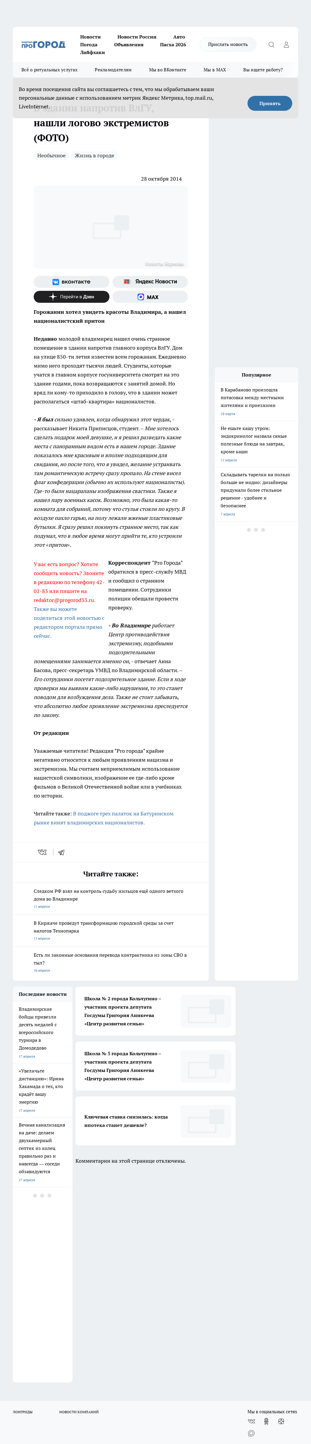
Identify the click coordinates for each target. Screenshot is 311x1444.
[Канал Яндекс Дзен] (71, 297)
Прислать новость (228, 44)
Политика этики (100, 1246)
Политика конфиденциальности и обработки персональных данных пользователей (190, 1267)
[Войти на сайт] (286, 44)
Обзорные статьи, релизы (109, 1254)
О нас (17, 1246)
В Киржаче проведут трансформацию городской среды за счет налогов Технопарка (111, 931)
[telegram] (63, 852)
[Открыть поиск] (271, 44)
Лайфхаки (92, 52)
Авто (179, 37)
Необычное (51, 155)
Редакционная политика (182, 1246)
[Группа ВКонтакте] (71, 282)
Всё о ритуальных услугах (49, 70)
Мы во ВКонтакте (168, 70)
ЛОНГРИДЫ (23, 1201)
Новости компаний (103, 1261)
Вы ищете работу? (263, 70)
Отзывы (19, 1254)
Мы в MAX (215, 70)
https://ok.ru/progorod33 (175, 1386)
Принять (270, 103)
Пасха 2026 (173, 44)
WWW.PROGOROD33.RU (63, 1288)
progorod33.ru (190, 1371)
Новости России (137, 37)
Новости (90, 37)
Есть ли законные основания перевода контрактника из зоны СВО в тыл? (111, 963)
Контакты (170, 1254)
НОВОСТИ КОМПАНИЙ (79, 1201)
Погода (89, 44)
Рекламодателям (113, 70)
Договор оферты (27, 1261)
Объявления (128, 44)
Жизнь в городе (94, 155)
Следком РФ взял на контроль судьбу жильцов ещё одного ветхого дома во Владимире (111, 899)
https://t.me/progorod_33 (219, 1386)
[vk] (43, 852)
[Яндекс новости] (150, 282)
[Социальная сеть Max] (150, 297)
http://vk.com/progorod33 (130, 1386)
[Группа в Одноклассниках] (266, 1210)
